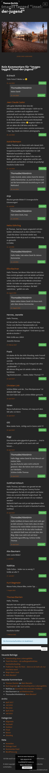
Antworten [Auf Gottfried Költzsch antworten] (42, 512)
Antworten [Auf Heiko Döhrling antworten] (42, 247)
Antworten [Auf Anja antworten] (42, 206)
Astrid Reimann (14, 141)
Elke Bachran (13, 268)
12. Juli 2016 (10, 247)
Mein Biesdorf (11, 675)
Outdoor (9, 727)
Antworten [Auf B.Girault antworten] (42, 83)
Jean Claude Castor (16, 102)
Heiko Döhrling (14, 225)
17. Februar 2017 (12, 345)
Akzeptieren (27, 767)
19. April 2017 (11, 450)
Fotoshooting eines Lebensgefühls (19, 658)
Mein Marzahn (26, 683)
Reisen (8, 732)
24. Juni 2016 (11, 135)
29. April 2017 (15, 544)
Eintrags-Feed (11, 746)
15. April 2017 (11, 430)
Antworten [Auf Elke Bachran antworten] (42, 293)
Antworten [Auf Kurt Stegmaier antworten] (42, 590)
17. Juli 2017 (10, 576)
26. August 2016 (11, 293)
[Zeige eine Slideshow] (24, 56)
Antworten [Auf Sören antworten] (42, 415)
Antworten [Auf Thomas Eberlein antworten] (42, 634)
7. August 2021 (11, 590)
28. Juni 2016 (15, 189)
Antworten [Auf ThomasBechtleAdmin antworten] (41, 95)
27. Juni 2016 (11, 169)
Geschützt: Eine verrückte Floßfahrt (28, 689)
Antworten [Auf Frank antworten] (42, 378)
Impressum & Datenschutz (38, 770)
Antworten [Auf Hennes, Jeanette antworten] (42, 345)
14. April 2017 (11, 379)
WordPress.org (11, 752)
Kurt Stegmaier (14, 582)
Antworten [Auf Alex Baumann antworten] (42, 558)
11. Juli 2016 (10, 206)
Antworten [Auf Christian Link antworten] (42, 398)
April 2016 (9, 710)
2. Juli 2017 (10, 559)
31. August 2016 (15, 308)
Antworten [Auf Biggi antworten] (42, 450)
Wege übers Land (12, 672)
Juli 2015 (9, 713)
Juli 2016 (9, 705)
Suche (44, 649)
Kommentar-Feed (12, 749)
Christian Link (13, 385)
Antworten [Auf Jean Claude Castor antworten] (42, 134)
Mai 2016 (9, 708)
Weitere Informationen (26, 764)
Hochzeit (9, 724)
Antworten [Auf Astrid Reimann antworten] (42, 168)
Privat (8, 730)
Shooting (9, 735)
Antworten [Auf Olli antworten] (42, 430)
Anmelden (10, 743)
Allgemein (9, 721)
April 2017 (9, 702)
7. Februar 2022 (11, 634)
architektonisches (26, 691)
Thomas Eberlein (15, 597)
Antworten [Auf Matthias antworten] (42, 576)
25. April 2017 (11, 513)
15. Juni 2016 (11, 83)
